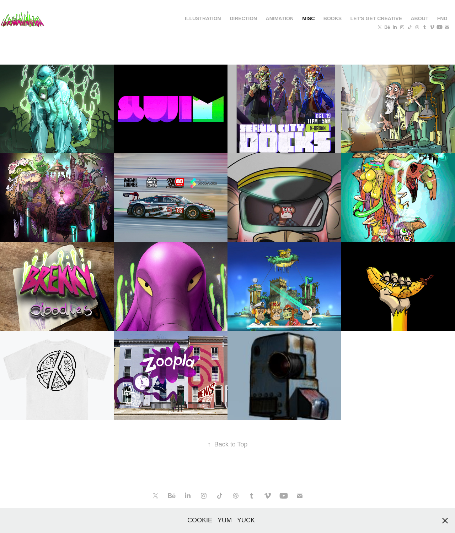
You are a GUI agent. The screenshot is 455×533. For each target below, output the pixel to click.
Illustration (203, 18)
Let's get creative (376, 18)
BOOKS (332, 18)
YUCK (246, 520)
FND (442, 18)
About (419, 18)
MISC (308, 18)
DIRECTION (243, 18)
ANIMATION (280, 18)
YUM (225, 520)
